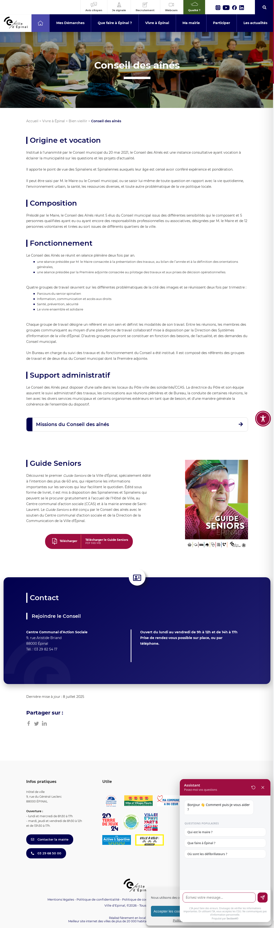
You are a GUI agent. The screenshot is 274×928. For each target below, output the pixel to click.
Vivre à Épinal (53, 121)
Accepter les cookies (170, 911)
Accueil (32, 121)
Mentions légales (60, 899)
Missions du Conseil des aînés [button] (72, 424)
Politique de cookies (138, 899)
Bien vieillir (78, 121)
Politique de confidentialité (98, 899)
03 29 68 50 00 (46, 853)
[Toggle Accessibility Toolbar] (263, 412)
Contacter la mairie (49, 839)
